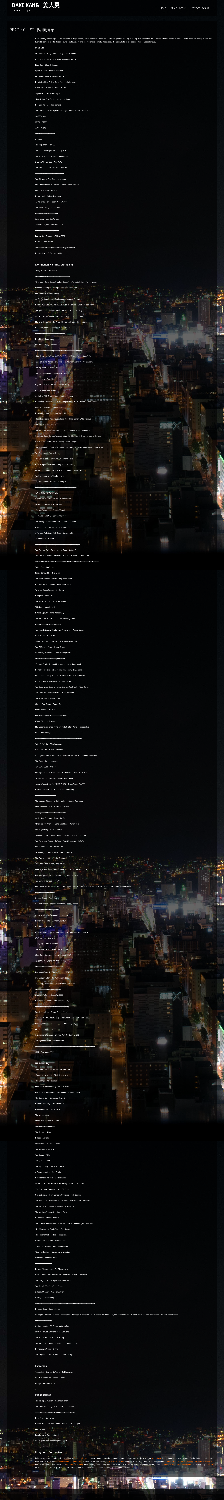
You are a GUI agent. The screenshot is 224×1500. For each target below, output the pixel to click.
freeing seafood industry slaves (69, 1461)
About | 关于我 (178, 8)
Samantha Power (81, 1458)
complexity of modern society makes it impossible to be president (189, 1461)
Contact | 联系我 (200, 8)
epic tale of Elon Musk (74, 1464)
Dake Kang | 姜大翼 (36, 5)
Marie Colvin (156, 1458)
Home (163, 8)
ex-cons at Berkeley (116, 1461)
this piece (209, 1464)
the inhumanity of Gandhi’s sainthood (176, 1464)
